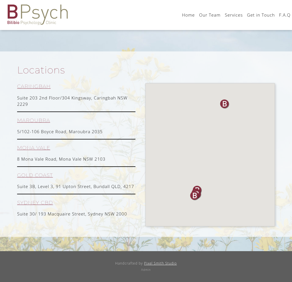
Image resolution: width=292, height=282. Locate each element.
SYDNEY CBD (35, 203)
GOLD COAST (35, 176)
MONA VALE (33, 148)
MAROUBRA (33, 121)
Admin (146, 270)
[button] (195, 196)
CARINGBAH (34, 87)
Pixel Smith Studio (160, 263)
